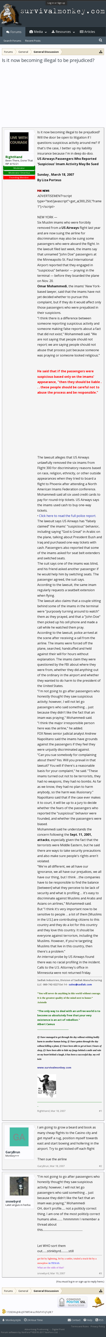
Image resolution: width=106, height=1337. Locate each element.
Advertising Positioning (36, 1329)
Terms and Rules (80, 1326)
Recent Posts (33, 40)
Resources (63, 32)
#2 (100, 1166)
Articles (89, 32)
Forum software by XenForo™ (29, 1332)
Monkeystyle (12, 1320)
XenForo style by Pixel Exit (74, 1332)
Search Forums (12, 40)
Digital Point (58, 1329)
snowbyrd (13, 1201)
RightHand (43, 1111)
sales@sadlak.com (80, 984)
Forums (15, 32)
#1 (100, 1111)
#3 (100, 1273)
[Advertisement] (53, 92)
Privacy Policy (98, 1326)
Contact (74, 1320)
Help (88, 1320)
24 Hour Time (33, 1320)
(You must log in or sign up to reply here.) (80, 1281)
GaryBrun (12, 1152)
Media (38, 32)
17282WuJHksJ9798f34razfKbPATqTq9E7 (29, 1312)
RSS (99, 1320)
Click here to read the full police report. (67, 516)
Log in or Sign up (56, 2)
